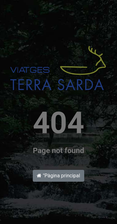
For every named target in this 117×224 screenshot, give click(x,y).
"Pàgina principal (58, 176)
